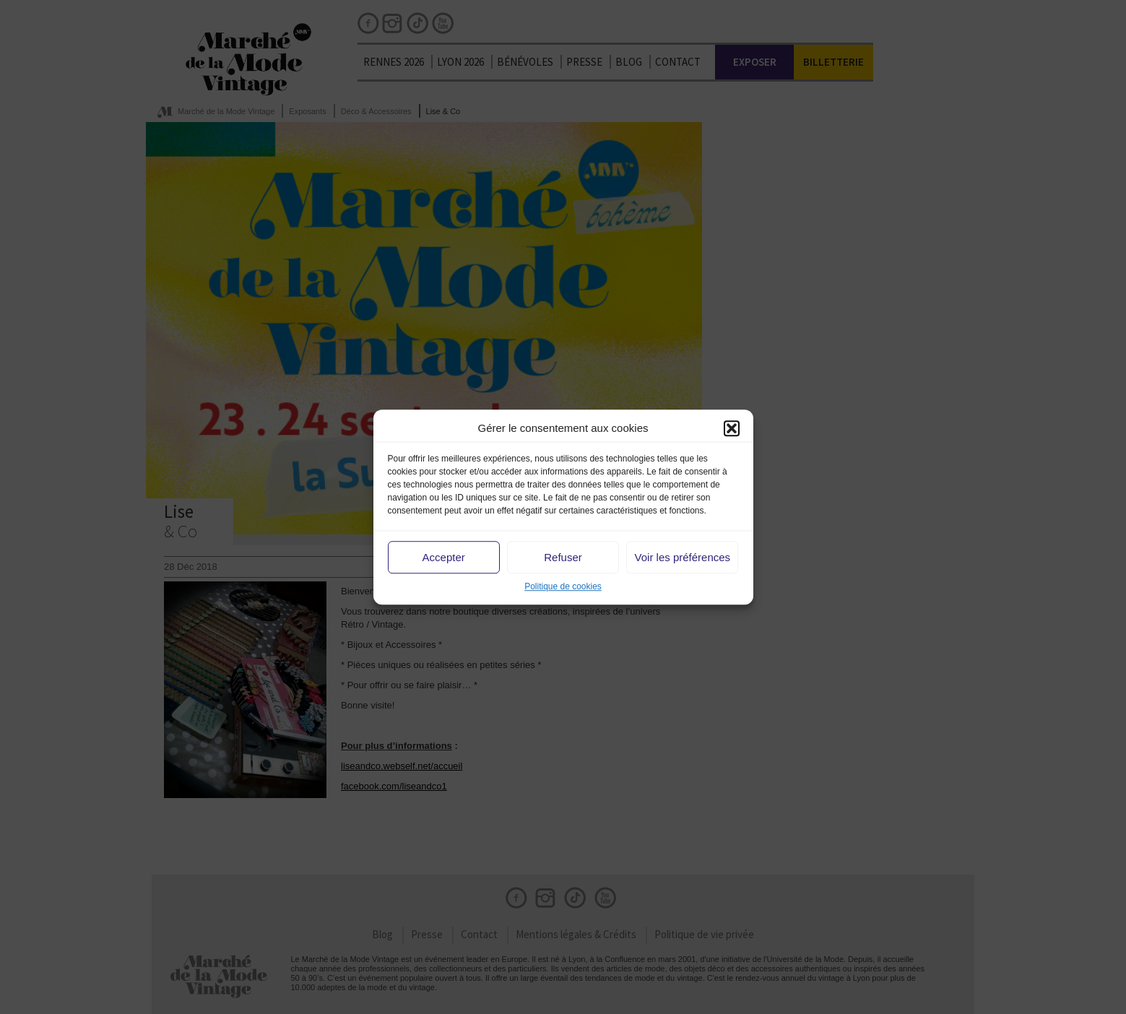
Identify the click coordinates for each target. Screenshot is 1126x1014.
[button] (731, 428)
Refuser (563, 557)
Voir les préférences (683, 557)
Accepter (444, 557)
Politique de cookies (563, 587)
